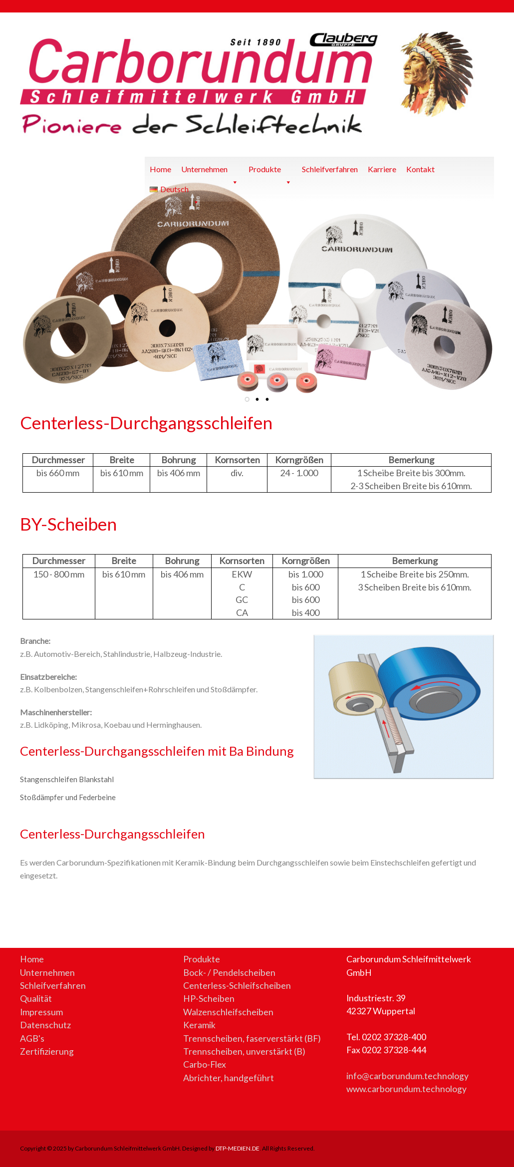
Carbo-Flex (204, 1064)
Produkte (270, 171)
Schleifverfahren (330, 169)
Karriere (382, 169)
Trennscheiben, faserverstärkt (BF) (252, 1038)
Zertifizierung (47, 1051)
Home (160, 169)
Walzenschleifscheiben (228, 1012)
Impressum (41, 1012)
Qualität (36, 998)
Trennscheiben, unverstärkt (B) (244, 1051)
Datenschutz (45, 1025)
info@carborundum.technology (407, 1076)
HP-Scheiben (209, 998)
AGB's (32, 1038)
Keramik (199, 1025)
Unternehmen (210, 171)
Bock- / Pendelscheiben (229, 972)
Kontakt (420, 169)
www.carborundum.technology (406, 1089)
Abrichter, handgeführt (228, 1078)
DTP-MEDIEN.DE (237, 1148)
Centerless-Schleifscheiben (237, 985)
